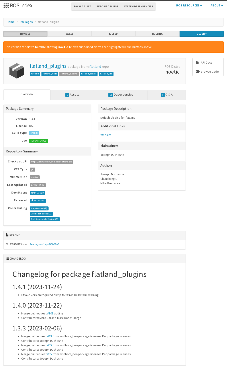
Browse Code (207, 72)
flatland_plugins (48, 65)
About (217, 5)
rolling (157, 34)
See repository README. (44, 244)
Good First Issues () (41, 213)
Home (11, 22)
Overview (26, 94)
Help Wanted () (39, 208)
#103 (50, 313)
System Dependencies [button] (138, 6)
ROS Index (17, 5)
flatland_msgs (50, 73)
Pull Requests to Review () (44, 219)
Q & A (167, 94)
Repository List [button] (107, 6)
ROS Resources (189, 5)
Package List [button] (82, 6)
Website (106, 135)
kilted (113, 34)
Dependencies (120, 94)
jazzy (69, 34)
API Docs (204, 62)
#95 (49, 336)
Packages (26, 22)
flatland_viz (106, 73)
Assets (72, 94)
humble (25, 34)
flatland (95, 66)
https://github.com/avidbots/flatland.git (51, 161)
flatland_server (88, 73)
